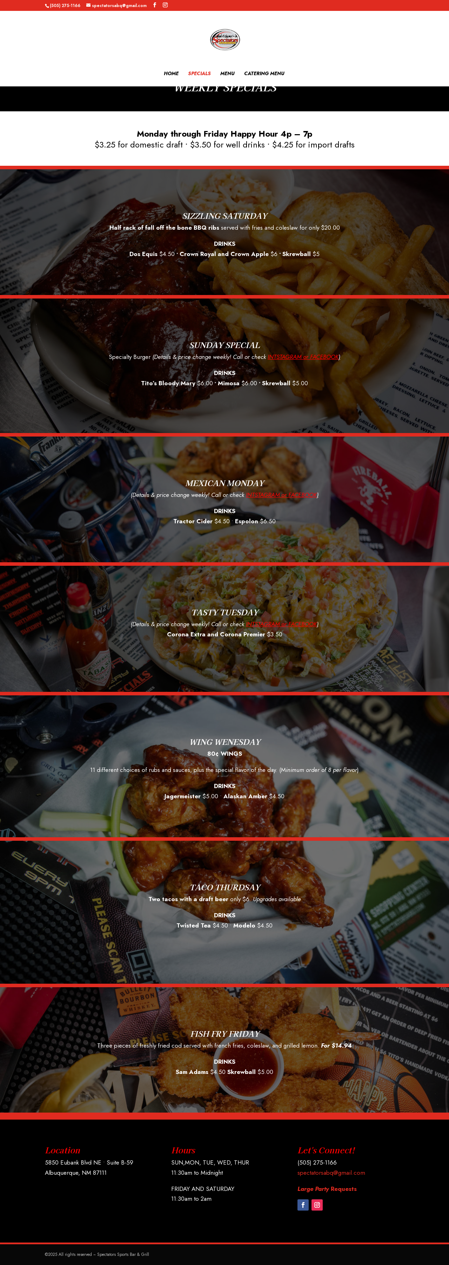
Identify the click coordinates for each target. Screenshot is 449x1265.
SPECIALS (199, 74)
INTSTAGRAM (284, 357)
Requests (327, 1189)
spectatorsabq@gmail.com (331, 1172)
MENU (227, 74)
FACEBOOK (324, 357)
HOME (171, 74)
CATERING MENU (264, 74)
